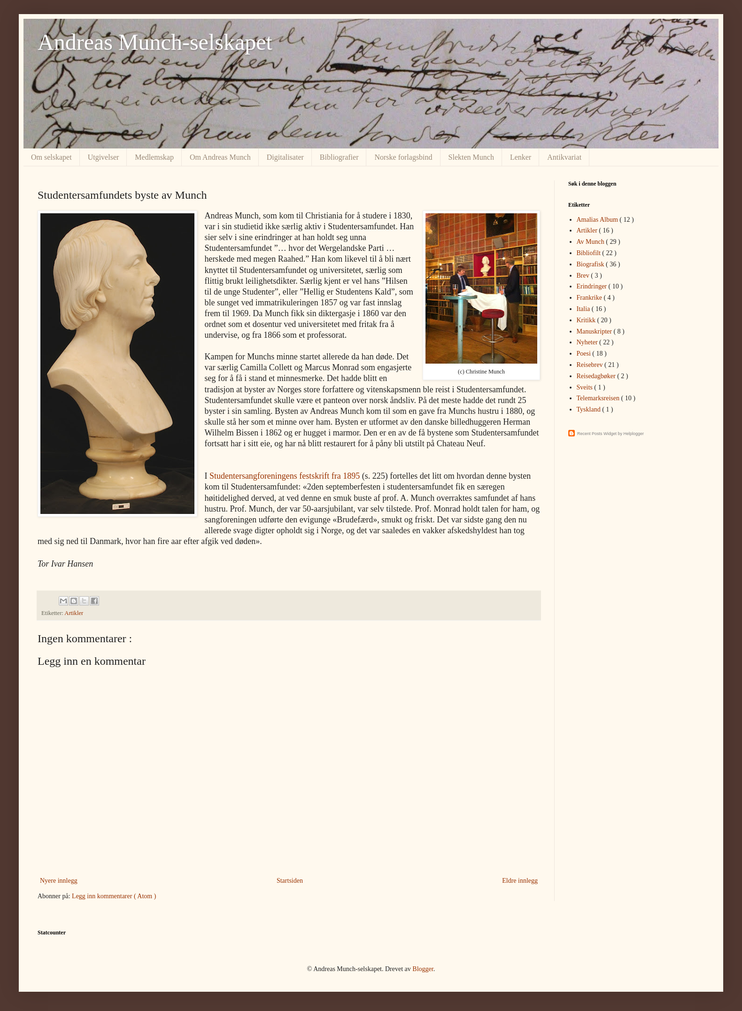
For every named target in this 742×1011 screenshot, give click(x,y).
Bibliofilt (590, 253)
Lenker (520, 157)
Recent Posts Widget (597, 433)
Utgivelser (103, 157)
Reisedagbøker (597, 376)
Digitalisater (285, 157)
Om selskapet (51, 157)
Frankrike (590, 297)
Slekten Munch (471, 157)
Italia (584, 308)
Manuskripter (595, 331)
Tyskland (590, 409)
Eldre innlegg (520, 880)
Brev (584, 275)
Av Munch (591, 241)
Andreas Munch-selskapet (155, 42)
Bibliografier (339, 157)
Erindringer (593, 286)
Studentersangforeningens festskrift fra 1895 (284, 476)
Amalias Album (598, 219)
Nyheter (588, 342)
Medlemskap (154, 157)
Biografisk (591, 264)
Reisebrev (590, 364)
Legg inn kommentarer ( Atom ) (114, 896)
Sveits (586, 387)
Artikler (73, 613)
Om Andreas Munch (220, 157)
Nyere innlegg (58, 880)
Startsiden (290, 880)
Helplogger (634, 433)
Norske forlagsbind (403, 157)
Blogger (422, 968)
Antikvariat (564, 157)
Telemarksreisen (599, 398)
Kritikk (587, 320)
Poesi (585, 353)
